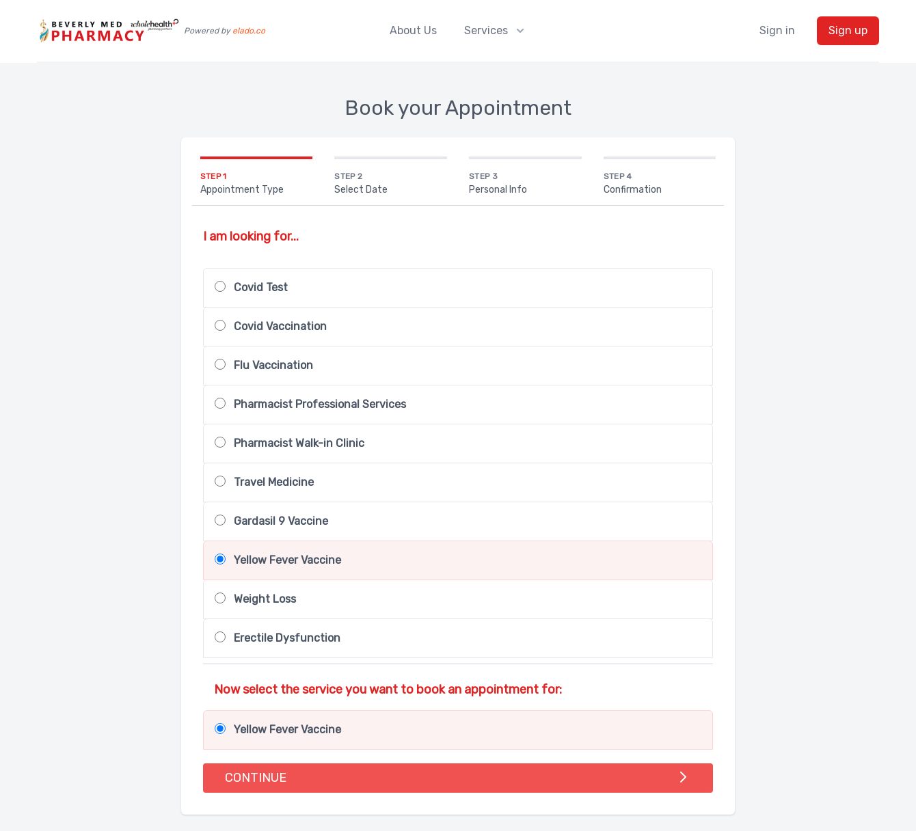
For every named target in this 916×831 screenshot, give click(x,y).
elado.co (248, 31)
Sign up (848, 30)
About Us (413, 30)
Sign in (777, 30)
